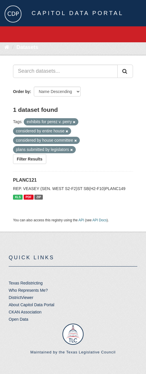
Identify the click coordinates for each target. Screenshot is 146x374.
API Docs (100, 220)
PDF (28, 197)
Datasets (27, 47)
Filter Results (29, 159)
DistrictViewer (21, 297)
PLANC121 (25, 180)
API (81, 220)
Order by (21, 91)
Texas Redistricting (26, 283)
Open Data (18, 319)
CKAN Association (25, 312)
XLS (18, 197)
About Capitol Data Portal (31, 304)
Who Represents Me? (28, 290)
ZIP (38, 197)
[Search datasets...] (65, 71)
